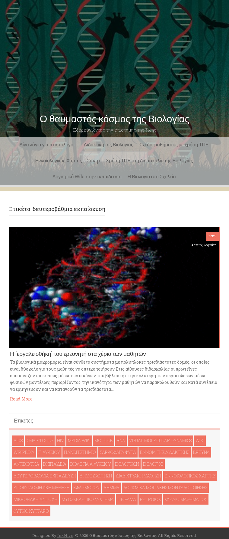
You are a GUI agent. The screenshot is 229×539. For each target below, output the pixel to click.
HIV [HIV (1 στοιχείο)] (60, 440)
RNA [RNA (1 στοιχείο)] (121, 440)
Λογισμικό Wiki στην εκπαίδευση (87, 177)
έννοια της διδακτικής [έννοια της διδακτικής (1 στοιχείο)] (164, 452)
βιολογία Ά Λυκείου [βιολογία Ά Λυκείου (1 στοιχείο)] (90, 464)
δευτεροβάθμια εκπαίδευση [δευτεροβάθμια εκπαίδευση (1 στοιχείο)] (45, 476)
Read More (21, 399)
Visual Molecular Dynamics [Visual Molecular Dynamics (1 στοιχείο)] (160, 440)
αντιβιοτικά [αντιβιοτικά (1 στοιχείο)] (26, 464)
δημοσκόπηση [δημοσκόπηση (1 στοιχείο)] (96, 476)
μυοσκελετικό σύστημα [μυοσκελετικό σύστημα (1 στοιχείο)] (88, 499)
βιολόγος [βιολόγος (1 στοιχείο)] (153, 464)
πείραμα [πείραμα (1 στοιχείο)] (127, 499)
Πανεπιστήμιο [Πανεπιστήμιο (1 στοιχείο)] (80, 452)
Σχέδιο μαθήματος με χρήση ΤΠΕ (174, 145)
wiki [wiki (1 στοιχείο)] (200, 440)
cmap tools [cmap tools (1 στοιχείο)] (40, 440)
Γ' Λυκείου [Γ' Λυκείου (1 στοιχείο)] (49, 452)
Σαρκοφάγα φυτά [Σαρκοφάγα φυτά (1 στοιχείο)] (118, 452)
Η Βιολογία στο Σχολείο (152, 177)
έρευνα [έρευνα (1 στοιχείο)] (201, 452)
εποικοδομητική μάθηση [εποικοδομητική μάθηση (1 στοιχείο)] (41, 487)
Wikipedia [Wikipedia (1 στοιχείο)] (24, 452)
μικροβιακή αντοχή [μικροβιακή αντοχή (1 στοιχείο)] (36, 499)
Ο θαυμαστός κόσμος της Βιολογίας (114, 119)
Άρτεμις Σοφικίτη (203, 245)
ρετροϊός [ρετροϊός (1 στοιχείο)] (150, 499)
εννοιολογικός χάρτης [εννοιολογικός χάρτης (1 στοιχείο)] (190, 476)
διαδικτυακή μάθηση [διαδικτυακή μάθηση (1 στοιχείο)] (138, 476)
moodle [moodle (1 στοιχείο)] (103, 440)
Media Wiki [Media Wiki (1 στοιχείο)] (79, 440)
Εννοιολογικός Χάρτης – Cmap (67, 161)
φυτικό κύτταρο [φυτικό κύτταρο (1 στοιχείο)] (31, 511)
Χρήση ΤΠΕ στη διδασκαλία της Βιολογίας (149, 161)
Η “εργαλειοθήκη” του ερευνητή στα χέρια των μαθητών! (79, 353)
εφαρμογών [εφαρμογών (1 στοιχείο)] (86, 487)
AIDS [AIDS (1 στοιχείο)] (18, 440)
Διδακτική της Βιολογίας (108, 145)
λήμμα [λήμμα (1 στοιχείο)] (111, 487)
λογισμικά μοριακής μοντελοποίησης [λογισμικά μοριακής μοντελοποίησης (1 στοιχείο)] (165, 487)
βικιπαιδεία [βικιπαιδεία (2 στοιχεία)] (54, 464)
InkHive (65, 535)
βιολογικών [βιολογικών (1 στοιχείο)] (127, 464)
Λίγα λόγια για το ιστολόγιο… (49, 145)
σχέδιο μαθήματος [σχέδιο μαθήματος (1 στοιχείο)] (185, 499)
